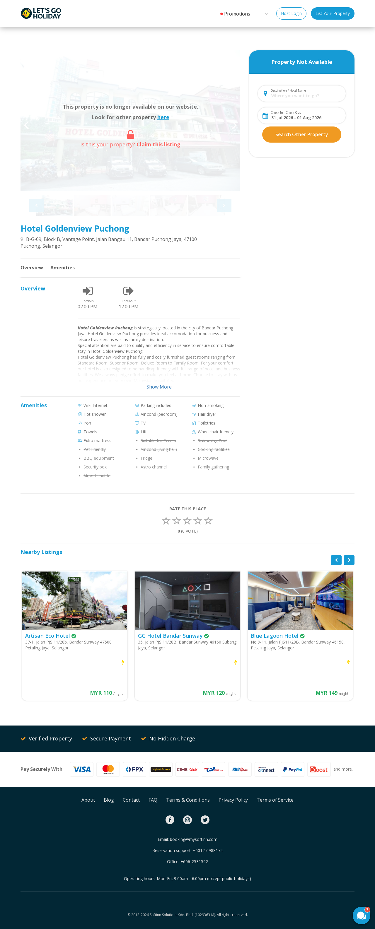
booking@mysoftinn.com (193, 839)
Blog (109, 800)
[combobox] (306, 96)
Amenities (62, 267)
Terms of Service (275, 800)
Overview (32, 267)
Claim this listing (158, 144)
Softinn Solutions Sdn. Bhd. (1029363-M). (183, 914)
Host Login (291, 13)
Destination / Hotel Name (288, 90)
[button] (265, 13)
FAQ (153, 800)
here (163, 117)
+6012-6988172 (208, 850)
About (88, 800)
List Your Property (333, 13)
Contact (131, 800)
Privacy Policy (233, 800)
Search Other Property (301, 134)
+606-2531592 (194, 861)
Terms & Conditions (188, 800)
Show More (159, 387)
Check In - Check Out (286, 112)
